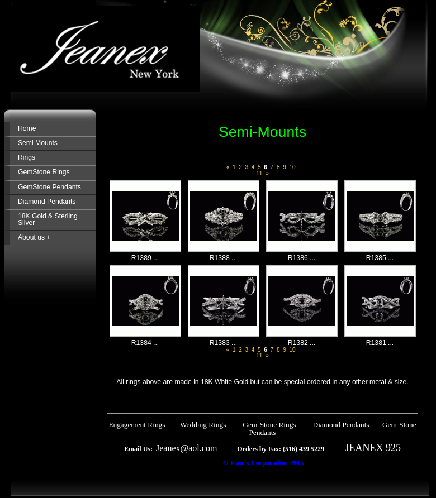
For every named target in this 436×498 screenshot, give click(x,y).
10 (292, 167)
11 (259, 173)
